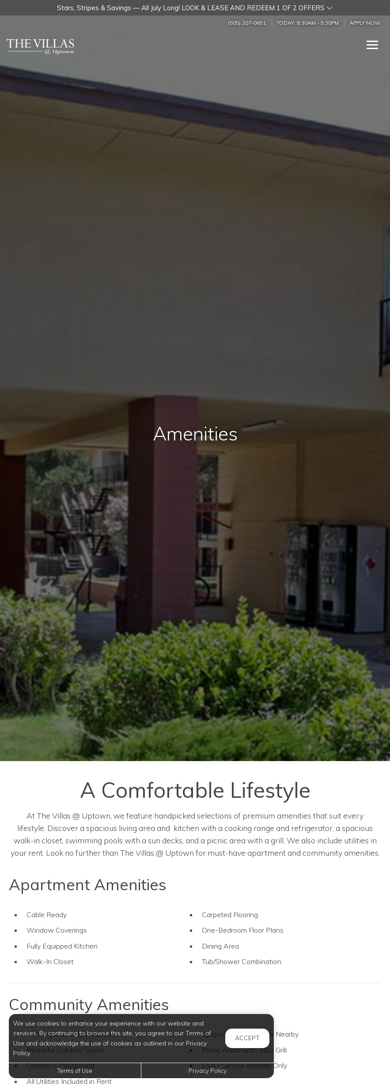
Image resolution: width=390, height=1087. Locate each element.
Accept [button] (247, 1038)
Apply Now (365, 22)
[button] (195, 7)
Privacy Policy (208, 1070)
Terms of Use (74, 1070)
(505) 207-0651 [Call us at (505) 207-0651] (247, 22)
